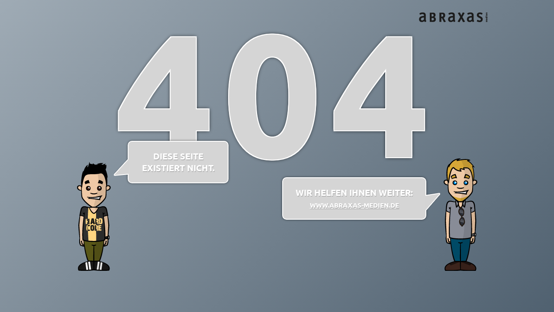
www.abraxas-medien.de (354, 205)
